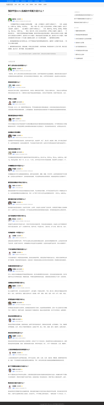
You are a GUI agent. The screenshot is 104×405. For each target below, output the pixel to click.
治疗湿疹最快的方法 (81, 46)
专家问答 (17, 1)
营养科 (31, 4)
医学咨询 (30, 1)
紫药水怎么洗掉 (80, 54)
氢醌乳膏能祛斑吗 (80, 30)
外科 (23, 4)
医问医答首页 (10, 1)
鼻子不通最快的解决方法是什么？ (83, 18)
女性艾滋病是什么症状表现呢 (83, 38)
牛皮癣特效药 (79, 58)
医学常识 (24, 1)
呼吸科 (40, 4)
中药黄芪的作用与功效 (82, 50)
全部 (16, 4)
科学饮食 (37, 1)
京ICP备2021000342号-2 (58, 404)
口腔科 (45, 4)
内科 (19, 4)
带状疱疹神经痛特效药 (82, 34)
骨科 (36, 4)
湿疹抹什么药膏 (80, 42)
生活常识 (43, 1)
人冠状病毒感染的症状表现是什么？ (84, 15)
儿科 (27, 4)
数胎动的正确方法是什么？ (81, 22)
